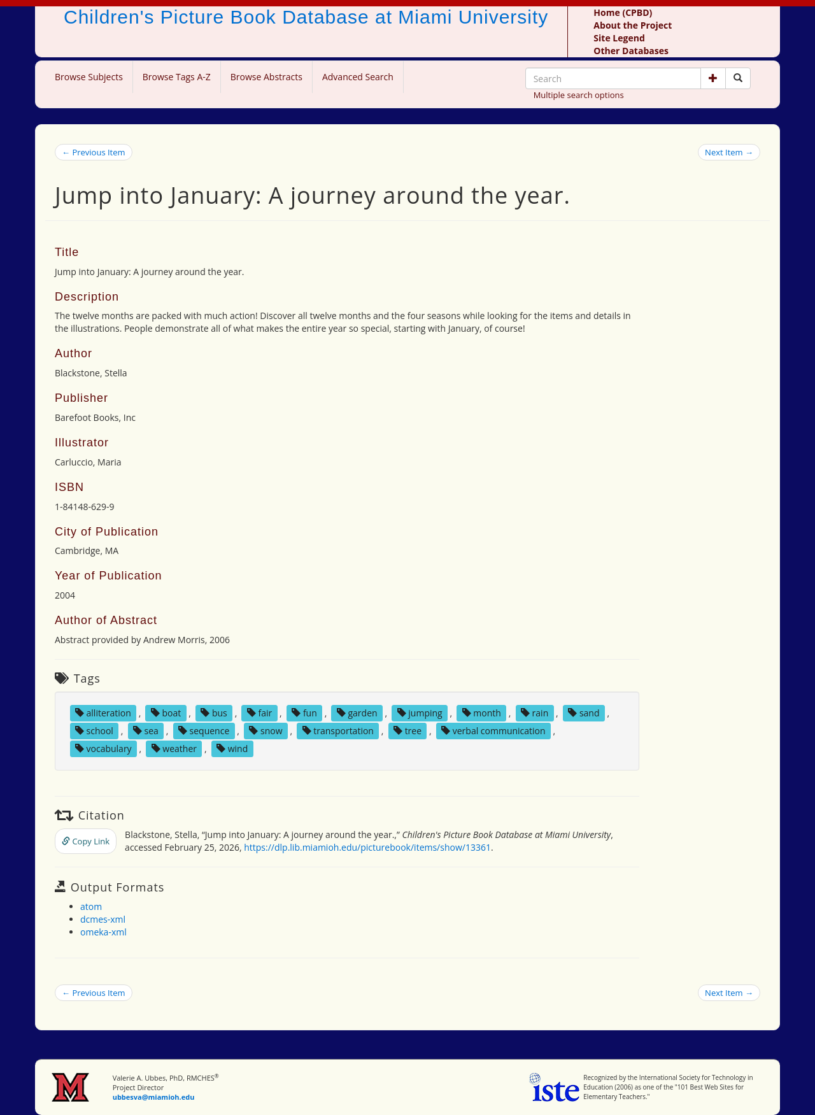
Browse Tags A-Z (177, 77)
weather (174, 748)
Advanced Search (357, 77)
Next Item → (729, 152)
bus (214, 713)
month (481, 713)
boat (166, 713)
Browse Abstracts (266, 77)
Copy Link (86, 841)
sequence (203, 731)
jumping (420, 713)
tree (407, 731)
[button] (713, 78)
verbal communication (493, 731)
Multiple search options (579, 95)
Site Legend (618, 38)
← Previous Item (93, 152)
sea (146, 731)
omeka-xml (103, 932)
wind (232, 748)
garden (357, 713)
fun (304, 713)
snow (265, 731)
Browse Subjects (89, 77)
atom (91, 906)
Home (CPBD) (622, 12)
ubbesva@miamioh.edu (154, 1097)
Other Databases (631, 51)
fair (259, 713)
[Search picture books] (738, 78)
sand (583, 713)
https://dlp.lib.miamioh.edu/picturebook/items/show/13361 (367, 847)
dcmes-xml (102, 919)
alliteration (103, 713)
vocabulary (103, 748)
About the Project (632, 25)
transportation (338, 731)
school (94, 731)
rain (534, 713)
